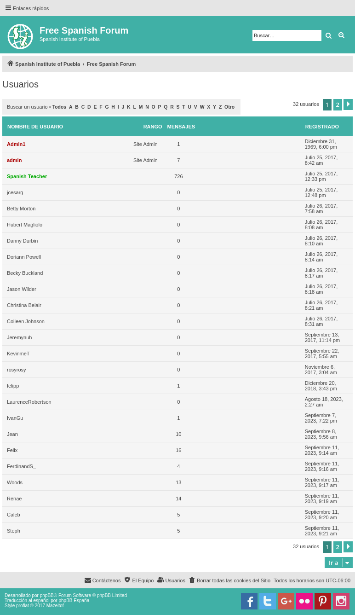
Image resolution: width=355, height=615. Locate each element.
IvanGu (15, 418)
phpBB (47, 595)
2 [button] (337, 104)
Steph (13, 531)
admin (14, 160)
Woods (15, 482)
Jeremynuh (19, 337)
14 (178, 498)
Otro (229, 107)
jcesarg (15, 192)
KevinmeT (18, 353)
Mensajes (181, 126)
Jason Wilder (21, 289)
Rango (152, 126)
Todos (59, 107)
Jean (12, 434)
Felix (12, 450)
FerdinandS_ (21, 466)
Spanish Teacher (27, 176)
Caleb (13, 514)
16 (178, 450)
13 (178, 482)
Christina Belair (24, 305)
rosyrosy (16, 369)
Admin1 (16, 144)
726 (178, 176)
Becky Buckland (25, 273)
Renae (14, 498)
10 (178, 434)
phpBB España (73, 600)
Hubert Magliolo (24, 224)
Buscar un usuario (27, 107)
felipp (13, 386)
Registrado (322, 126)
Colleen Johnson (26, 321)
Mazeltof (55, 605)
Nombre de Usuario (35, 126)
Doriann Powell (24, 257)
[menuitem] (229, 580)
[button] (348, 104)
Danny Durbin (22, 241)
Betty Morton (21, 208)
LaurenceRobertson (29, 402)
